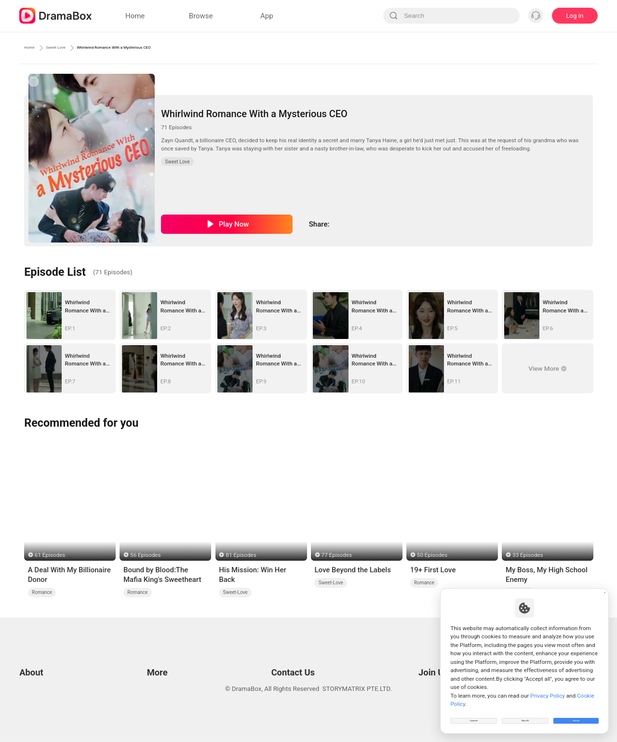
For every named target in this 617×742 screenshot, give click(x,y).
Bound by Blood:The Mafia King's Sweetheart (162, 575)
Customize (473, 715)
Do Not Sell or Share (47, 685)
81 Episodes (241, 555)
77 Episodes (337, 555)
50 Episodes (432, 555)
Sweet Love (74, 47)
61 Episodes (50, 555)
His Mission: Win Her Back (252, 575)
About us (32, 710)
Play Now (234, 224)
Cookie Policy (38, 673)
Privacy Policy (39, 661)
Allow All (576, 715)
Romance (42, 592)
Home (33, 47)
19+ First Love (433, 570)
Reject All (525, 715)
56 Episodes (145, 555)
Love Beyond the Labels (352, 570)
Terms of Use (38, 649)
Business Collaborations (278, 661)
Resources (160, 649)
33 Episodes (527, 555)
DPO (25, 698)
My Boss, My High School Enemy (547, 575)
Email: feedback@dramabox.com (291, 649)
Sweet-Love (235, 592)
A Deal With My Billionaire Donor (69, 575)
